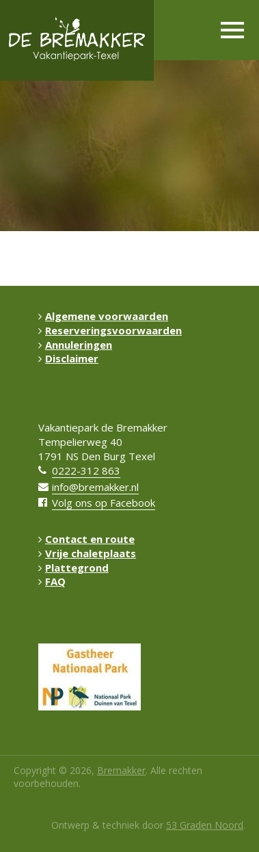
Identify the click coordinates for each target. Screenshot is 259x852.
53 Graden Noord (204, 824)
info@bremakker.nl (95, 487)
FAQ (52, 581)
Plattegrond (73, 567)
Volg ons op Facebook (103, 502)
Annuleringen (75, 344)
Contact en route (86, 539)
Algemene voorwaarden (103, 316)
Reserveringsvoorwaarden (110, 330)
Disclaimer (68, 358)
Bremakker (121, 770)
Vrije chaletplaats (87, 553)
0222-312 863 (86, 470)
